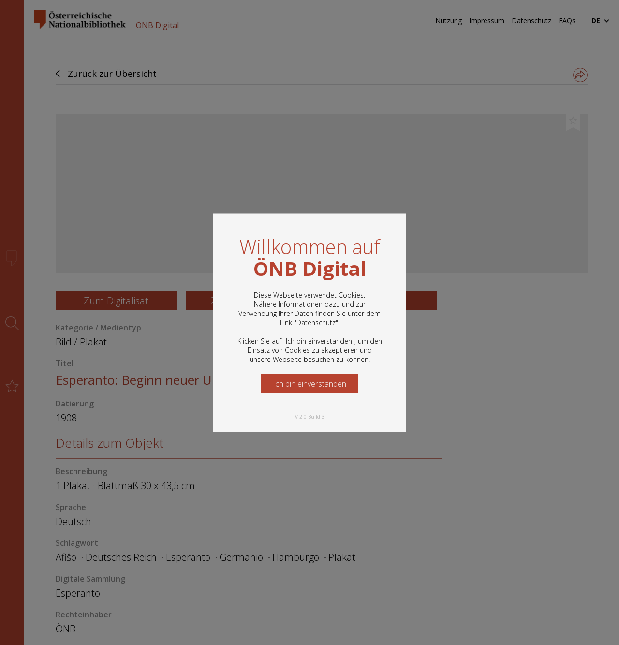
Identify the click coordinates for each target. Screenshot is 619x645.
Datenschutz (316, 322)
